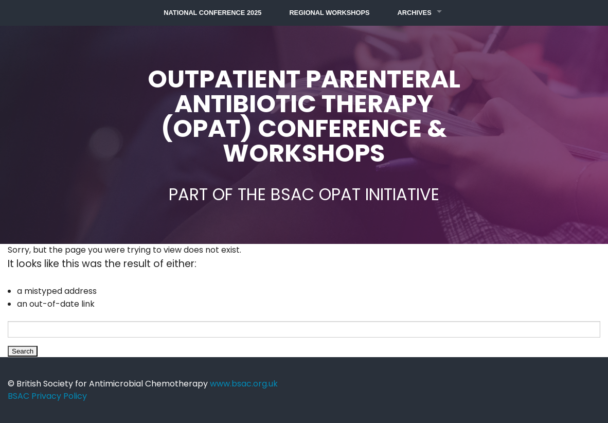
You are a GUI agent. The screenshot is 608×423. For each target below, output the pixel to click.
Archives (415, 12)
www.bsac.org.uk (244, 384)
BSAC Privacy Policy (47, 396)
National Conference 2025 (212, 12)
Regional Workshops (329, 12)
